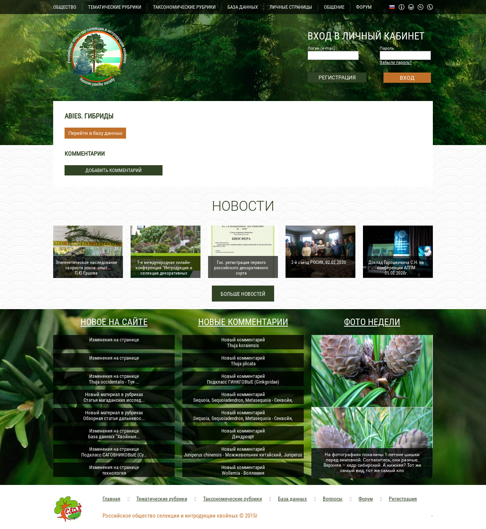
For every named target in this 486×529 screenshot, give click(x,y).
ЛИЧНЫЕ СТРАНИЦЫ (291, 7)
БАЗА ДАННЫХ (242, 7)
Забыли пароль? (396, 62)
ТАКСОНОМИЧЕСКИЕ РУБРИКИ (184, 7)
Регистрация (403, 499)
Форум (365, 499)
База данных (292, 499)
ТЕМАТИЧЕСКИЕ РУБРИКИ (114, 7)
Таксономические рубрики (232, 499)
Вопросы (332, 499)
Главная (111, 499)
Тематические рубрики (161, 499)
